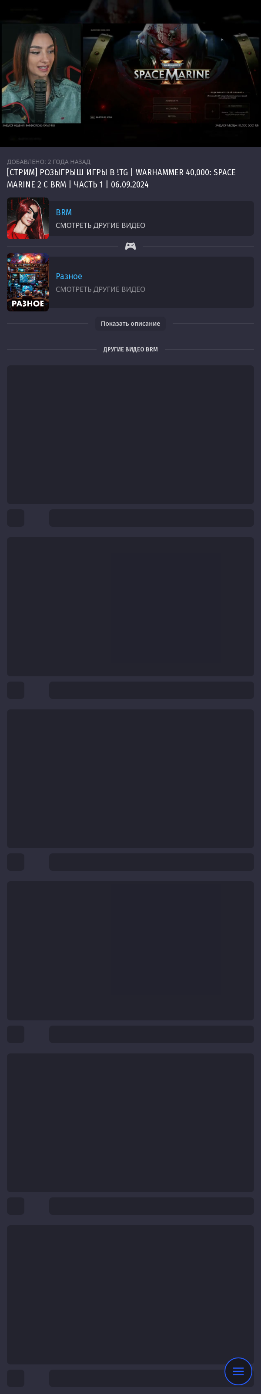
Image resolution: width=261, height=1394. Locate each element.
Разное (69, 276)
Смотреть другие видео (100, 225)
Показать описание (131, 323)
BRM (64, 212)
